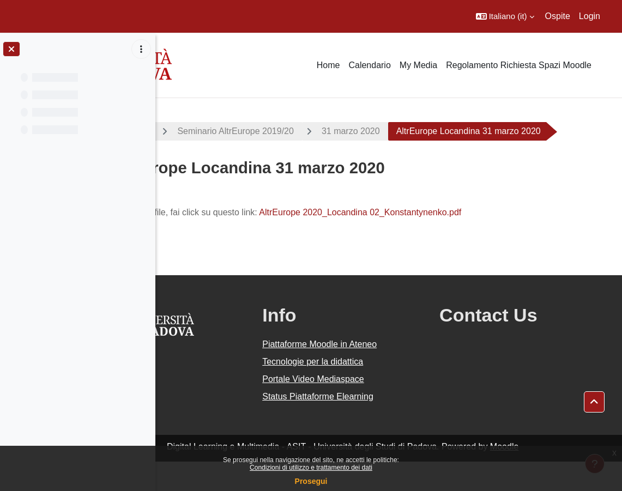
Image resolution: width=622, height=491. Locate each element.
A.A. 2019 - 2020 (208, 131)
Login (589, 16)
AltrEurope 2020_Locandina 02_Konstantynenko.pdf (452, 241)
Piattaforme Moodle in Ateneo (381, 373)
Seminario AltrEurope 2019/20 (327, 131)
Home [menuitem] (328, 65)
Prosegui (311, 481)
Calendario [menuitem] (369, 65)
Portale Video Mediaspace (375, 408)
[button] (505, 16)
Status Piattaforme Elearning (379, 426)
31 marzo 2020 (443, 131)
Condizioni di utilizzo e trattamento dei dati (311, 467)
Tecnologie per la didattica (374, 391)
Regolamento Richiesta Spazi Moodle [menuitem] (518, 65)
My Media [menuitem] (418, 65)
